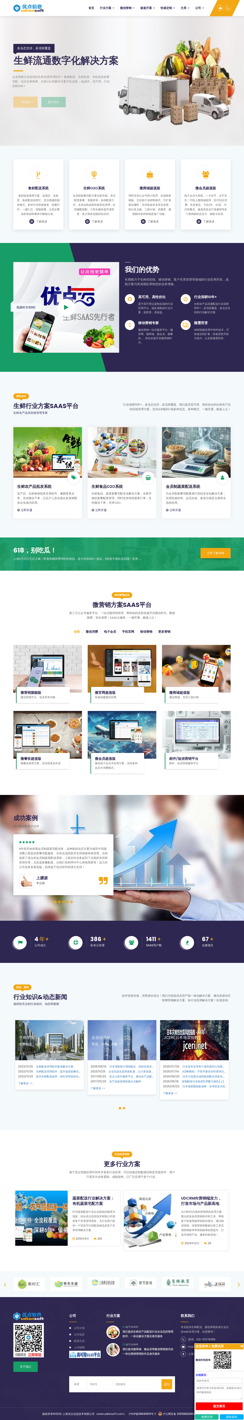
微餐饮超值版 (31, 758)
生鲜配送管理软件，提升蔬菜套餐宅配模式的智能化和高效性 (63, 1071)
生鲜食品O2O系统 (107, 486)
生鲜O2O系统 (94, 188)
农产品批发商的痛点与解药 (116, 1081)
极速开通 (146, 8)
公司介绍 (79, 1328)
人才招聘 (79, 1347)
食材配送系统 (38, 188)
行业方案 (105, 8)
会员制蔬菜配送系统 (183, 486)
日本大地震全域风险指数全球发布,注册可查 (198, 1076)
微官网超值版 (105, 692)
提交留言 (219, 1406)
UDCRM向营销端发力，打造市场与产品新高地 (201, 1201)
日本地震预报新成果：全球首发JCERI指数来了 (200, 1086)
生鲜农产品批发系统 (34, 486)
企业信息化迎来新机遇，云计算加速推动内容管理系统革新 (134, 1071)
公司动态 (79, 1334)
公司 (198, 8)
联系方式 (79, 1341)
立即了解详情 (215, 553)
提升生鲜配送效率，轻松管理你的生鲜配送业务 (55, 1076)
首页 (91, 8)
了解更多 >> (25, 1083)
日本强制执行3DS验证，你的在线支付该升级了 (128, 1066)
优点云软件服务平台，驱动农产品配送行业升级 (128, 1076)
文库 (183, 8)
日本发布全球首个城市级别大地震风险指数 (198, 1066)
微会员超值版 (205, 188)
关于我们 (25, 1367)
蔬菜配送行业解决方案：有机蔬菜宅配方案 (93, 1201)
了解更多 (38, 221)
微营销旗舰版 (31, 692)
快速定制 (166, 8)
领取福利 (231, 1417)
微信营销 (126, 8)
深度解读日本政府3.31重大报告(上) (193, 1081)
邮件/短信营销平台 (183, 758)
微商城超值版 (150, 188)
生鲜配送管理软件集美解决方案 (45, 1066)
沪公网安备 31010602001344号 (180, 1414)
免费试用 (207, 1417)
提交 (167, 1384)
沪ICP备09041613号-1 (142, 1414)
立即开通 (24, 510)
